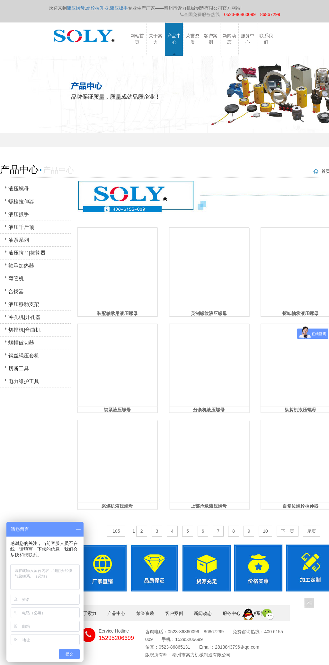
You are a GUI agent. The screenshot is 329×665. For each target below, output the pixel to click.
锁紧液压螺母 (117, 409)
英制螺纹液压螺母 (209, 313)
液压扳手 (119, 8)
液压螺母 (76, 8)
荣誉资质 (192, 39)
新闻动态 (229, 39)
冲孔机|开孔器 (24, 317)
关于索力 (155, 39)
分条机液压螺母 (209, 409)
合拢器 (16, 291)
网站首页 (137, 39)
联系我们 (266, 39)
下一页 (287, 531)
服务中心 (247, 39)
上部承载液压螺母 (209, 506)
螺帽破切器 (21, 343)
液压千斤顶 (21, 227)
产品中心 (174, 39)
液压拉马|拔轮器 (27, 253)
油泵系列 (18, 240)
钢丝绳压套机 (23, 355)
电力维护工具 (23, 381)
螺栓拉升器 (97, 8)
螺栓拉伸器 (21, 201)
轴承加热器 (21, 265)
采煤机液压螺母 (117, 506)
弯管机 (16, 278)
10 (265, 531)
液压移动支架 (23, 304)
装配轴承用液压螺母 (117, 313)
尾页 (311, 531)
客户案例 (211, 39)
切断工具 (18, 368)
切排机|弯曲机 (24, 330)
